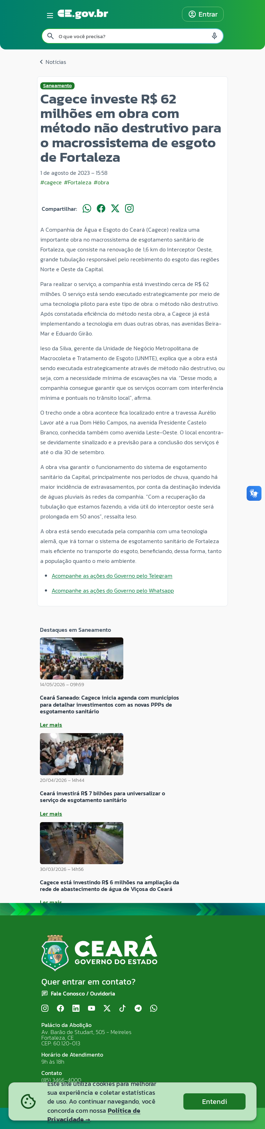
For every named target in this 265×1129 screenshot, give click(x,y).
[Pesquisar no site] (132, 36)
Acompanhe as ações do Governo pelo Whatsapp (113, 590)
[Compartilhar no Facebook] (101, 208)
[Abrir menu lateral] (48, 14)
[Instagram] (44, 1009)
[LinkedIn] (76, 1009)
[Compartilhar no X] (115, 208)
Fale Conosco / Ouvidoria (83, 993)
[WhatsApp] (153, 1009)
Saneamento (57, 85)
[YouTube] (91, 1009)
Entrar (203, 14)
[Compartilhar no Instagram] (129, 208)
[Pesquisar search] (50, 36)
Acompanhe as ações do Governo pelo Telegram (112, 575)
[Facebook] (60, 1009)
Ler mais (51, 724)
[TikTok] (122, 1009)
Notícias (51, 62)
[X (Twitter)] (107, 1009)
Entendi (214, 1101)
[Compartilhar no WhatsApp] (87, 208)
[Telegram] (138, 1009)
